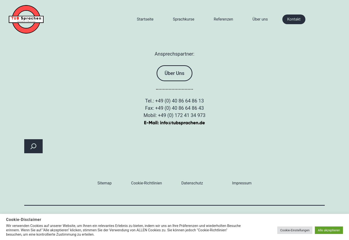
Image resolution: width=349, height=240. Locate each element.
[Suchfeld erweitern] (33, 146)
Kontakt (294, 19)
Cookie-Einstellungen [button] (294, 230)
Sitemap (104, 183)
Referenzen (223, 19)
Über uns (260, 19)
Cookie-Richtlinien (146, 183)
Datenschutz (192, 183)
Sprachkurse (183, 19)
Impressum (242, 183)
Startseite (145, 19)
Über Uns (174, 73)
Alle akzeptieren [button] (329, 230)
